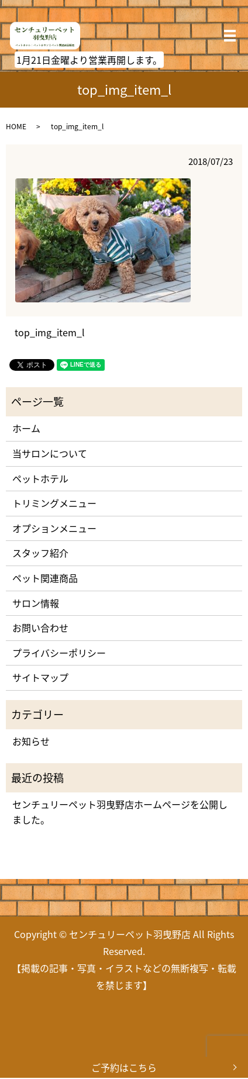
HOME (16, 126)
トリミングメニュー (54, 503)
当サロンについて (49, 453)
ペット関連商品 (45, 578)
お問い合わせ (40, 627)
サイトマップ (40, 677)
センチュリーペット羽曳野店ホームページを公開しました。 (120, 811)
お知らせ (31, 741)
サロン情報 (35, 603)
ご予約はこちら (124, 1067)
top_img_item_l (50, 332)
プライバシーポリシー (59, 653)
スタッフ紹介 (40, 553)
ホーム (26, 428)
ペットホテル (40, 478)
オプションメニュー (54, 528)
